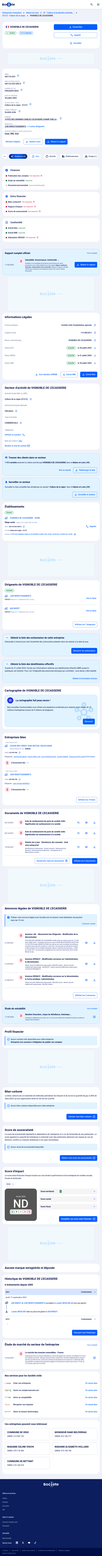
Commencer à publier (88, 924)
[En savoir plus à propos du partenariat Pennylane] (91, 1411)
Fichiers (5, 1502)
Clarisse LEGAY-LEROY (77, 757)
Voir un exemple (92, 253)
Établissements (70, 156)
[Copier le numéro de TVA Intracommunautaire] (21, 90)
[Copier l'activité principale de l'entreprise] (16, 411)
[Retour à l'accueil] (51, 1484)
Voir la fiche (91, 598)
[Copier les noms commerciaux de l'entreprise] (95, 340)
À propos (5, 1550)
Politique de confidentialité (46, 1550)
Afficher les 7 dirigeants (85, 624)
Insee (7, 133)
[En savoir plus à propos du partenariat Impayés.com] (91, 1404)
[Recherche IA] (18, 156)
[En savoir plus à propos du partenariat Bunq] (91, 1390)
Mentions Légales (64, 1550)
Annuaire (5, 1506)
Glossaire (5, 1526)
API (3, 1510)
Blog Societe (6, 1538)
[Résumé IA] (78, 822)
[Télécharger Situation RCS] (95, 348)
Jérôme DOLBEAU (20, 757)
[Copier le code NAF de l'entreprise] (30, 399)
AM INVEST (16, 1303)
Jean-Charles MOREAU (21, 783)
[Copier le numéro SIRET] (23, 82)
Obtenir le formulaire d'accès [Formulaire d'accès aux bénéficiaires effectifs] (85, 678)
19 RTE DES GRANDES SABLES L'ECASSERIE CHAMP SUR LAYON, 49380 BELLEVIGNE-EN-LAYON (46, 119)
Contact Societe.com (10, 1522)
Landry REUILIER (63, 1303)
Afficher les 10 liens (86, 800)
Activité (50, 156)
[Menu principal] (98, 4)
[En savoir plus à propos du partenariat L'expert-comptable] (91, 1397)
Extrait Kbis (75, 27)
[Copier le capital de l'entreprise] (95, 332)
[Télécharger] (94, 822)
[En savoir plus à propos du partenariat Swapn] (91, 1383)
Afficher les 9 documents (84, 861)
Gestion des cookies (28, 1550)
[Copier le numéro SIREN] (18, 75)
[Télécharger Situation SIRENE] (95, 355)
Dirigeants (91, 156)
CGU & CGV (15, 1550)
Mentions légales (13, 142)
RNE (12, 133)
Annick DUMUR (62, 757)
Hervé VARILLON (34, 757)
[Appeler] (75, 35)
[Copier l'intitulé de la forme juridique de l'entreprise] (95, 325)
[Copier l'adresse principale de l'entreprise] (60, 118)
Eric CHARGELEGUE (48, 757)
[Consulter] (86, 822)
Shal (17, 133)
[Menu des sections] (4, 156)
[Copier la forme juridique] (19, 111)
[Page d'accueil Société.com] (8, 4)
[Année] (10, 1184)
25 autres (91, 757)
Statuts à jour (33, 141)
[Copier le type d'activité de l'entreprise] (20, 423)
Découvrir (89, 721)
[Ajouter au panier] (86, 265)
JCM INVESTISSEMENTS (15, 126)
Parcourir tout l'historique (84, 1332)
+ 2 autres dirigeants (35, 126)
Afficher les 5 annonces (85, 995)
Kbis (35, 156)
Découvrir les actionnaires (84, 651)
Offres (4, 1498)
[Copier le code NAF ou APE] (30, 104)
